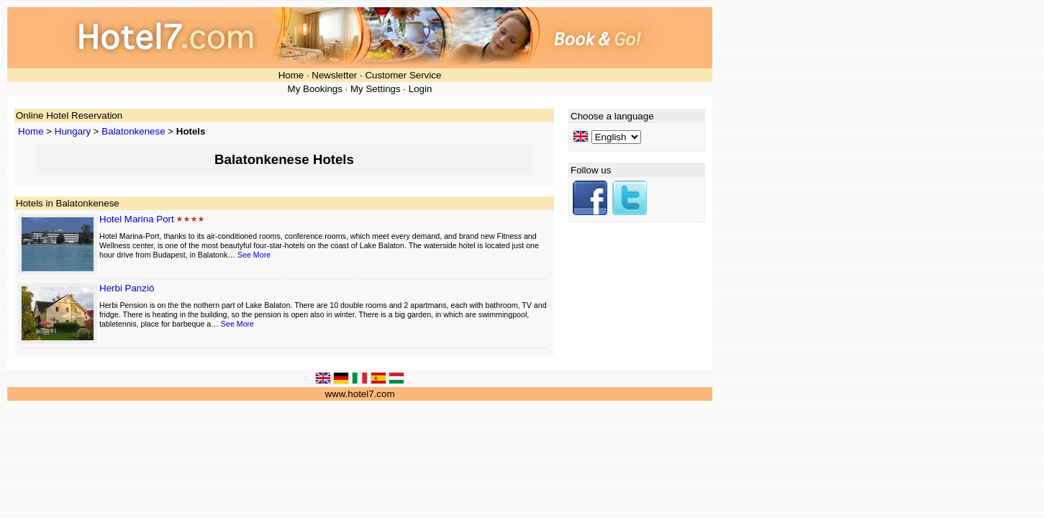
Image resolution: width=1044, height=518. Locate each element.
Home (291, 75)
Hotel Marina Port (136, 219)
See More (254, 254)
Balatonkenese (133, 131)
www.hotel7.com (359, 393)
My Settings (375, 88)
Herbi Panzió (126, 288)
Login (420, 88)
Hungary (73, 131)
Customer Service (403, 75)
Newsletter (334, 75)
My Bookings (315, 88)
